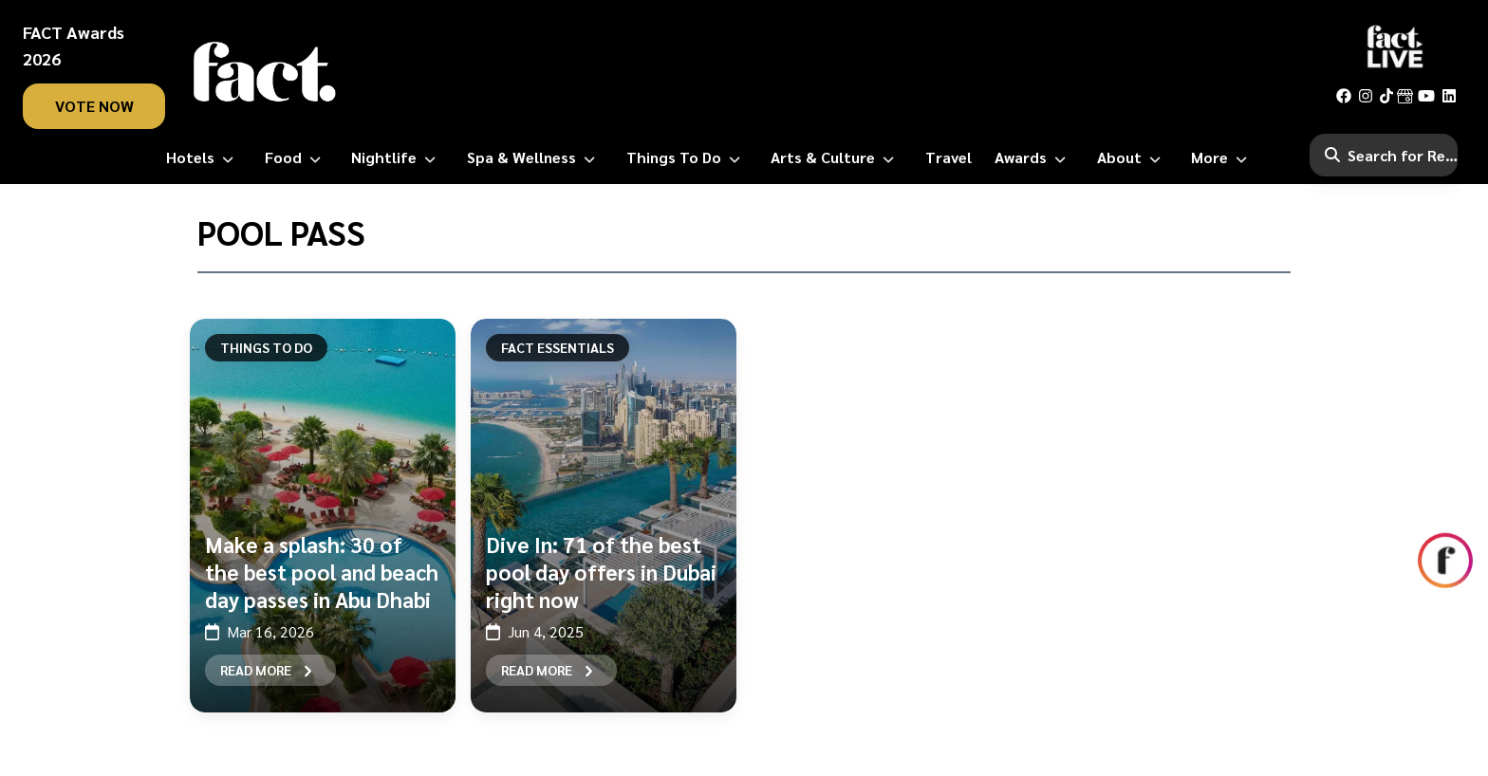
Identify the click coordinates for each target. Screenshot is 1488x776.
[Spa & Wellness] (535, 157)
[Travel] (948, 157)
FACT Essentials (557, 347)
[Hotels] (203, 157)
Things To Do (266, 347)
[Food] (296, 157)
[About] (1132, 157)
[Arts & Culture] (836, 157)
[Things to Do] (687, 157)
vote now (94, 106)
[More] (1223, 157)
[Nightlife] (397, 157)
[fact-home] (265, 72)
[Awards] (1034, 157)
